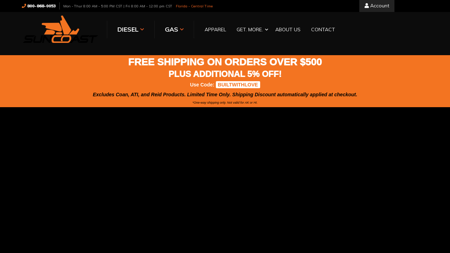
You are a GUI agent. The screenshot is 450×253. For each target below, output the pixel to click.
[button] (250, 30)
